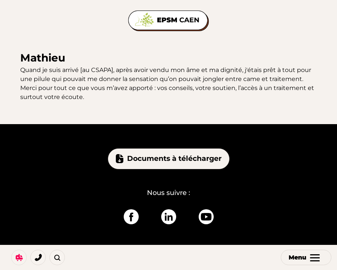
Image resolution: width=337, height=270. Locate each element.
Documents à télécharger (169, 158)
